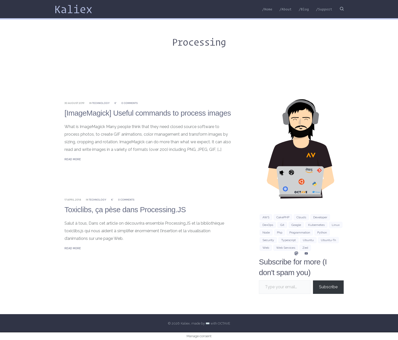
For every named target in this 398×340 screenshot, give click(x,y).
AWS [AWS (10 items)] (265, 217)
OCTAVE (224, 323)
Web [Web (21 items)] (265, 247)
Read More (72, 159)
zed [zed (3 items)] (305, 247)
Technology (101, 103)
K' (115, 103)
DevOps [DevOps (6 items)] (267, 225)
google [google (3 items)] (296, 225)
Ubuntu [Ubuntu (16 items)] (308, 240)
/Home (267, 9)
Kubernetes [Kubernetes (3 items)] (316, 225)
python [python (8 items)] (322, 232)
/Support (324, 9)
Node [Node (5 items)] (266, 232)
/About (285, 9)
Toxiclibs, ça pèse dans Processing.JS (126, 209)
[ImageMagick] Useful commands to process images (149, 113)
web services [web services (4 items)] (285, 247)
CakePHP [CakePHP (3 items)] (282, 217)
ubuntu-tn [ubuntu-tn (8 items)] (328, 240)
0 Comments (129, 103)
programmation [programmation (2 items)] (299, 232)
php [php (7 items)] (279, 232)
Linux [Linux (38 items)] (336, 225)
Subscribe (328, 286)
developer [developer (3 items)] (320, 217)
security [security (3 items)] (268, 240)
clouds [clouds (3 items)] (301, 217)
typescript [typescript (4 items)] (288, 240)
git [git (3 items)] (282, 225)
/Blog (304, 9)
